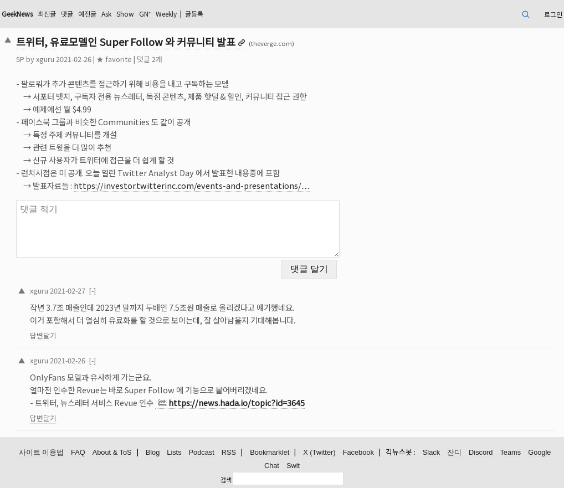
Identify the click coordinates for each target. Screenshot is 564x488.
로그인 (553, 14)
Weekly (166, 13)
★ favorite (114, 59)
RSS (229, 452)
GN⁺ (145, 13)
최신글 (47, 13)
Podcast (201, 452)
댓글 (67, 13)
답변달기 (43, 335)
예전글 (87, 13)
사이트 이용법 (41, 452)
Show (125, 13)
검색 (226, 479)
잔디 (454, 452)
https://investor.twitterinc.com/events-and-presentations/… (192, 185)
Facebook (358, 452)
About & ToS (112, 452)
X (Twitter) (319, 452)
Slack (431, 452)
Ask (106, 13)
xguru (45, 59)
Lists (174, 452)
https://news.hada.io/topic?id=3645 (236, 402)
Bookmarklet (269, 452)
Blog (153, 452)
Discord (481, 452)
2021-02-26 (67, 360)
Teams (510, 452)
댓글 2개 (149, 59)
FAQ (78, 452)
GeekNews (17, 13)
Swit (293, 465)
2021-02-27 (67, 290)
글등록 (194, 13)
